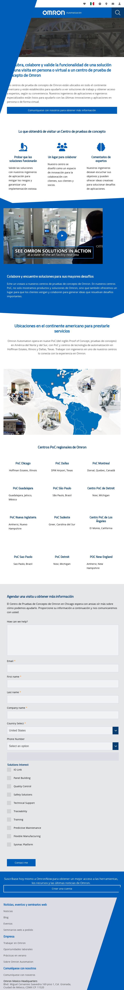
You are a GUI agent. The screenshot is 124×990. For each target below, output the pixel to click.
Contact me (17, 862)
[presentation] (6, 12)
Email (11, 661)
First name (14, 676)
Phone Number (16, 739)
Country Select (16, 723)
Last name (14, 692)
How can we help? (17, 621)
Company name (17, 707)
